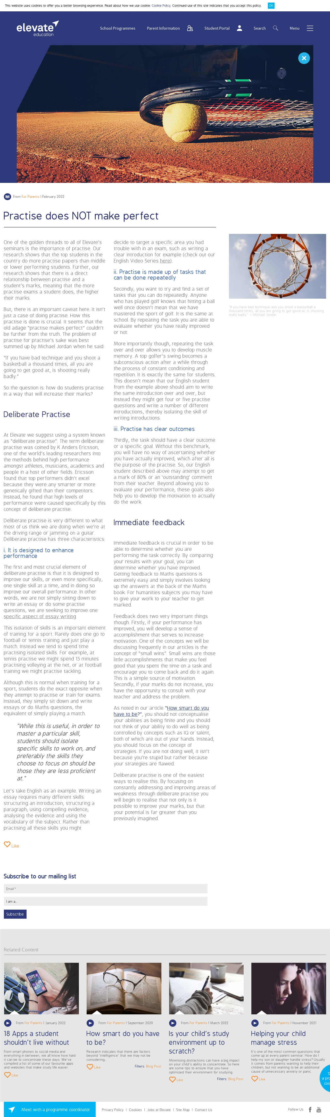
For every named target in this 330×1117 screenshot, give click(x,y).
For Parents (31, 196)
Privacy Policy (113, 1109)
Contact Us (203, 1109)
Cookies (135, 1109)
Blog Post (153, 1066)
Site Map (183, 1109)
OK (271, 5)
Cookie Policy (161, 5)
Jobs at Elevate (159, 1109)
